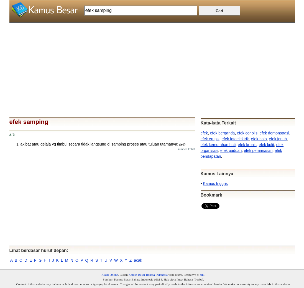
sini (202, 274)
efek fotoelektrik (235, 139)
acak (138, 260)
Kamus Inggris (215, 183)
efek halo (259, 139)
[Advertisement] (152, 62)
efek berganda (222, 133)
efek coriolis (247, 133)
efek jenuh (278, 139)
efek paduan (231, 150)
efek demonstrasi (274, 133)
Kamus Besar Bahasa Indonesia (148, 274)
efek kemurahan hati (218, 144)
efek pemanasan (258, 150)
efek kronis (247, 144)
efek (204, 133)
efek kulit (266, 144)
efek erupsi (210, 139)
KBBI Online (109, 274)
